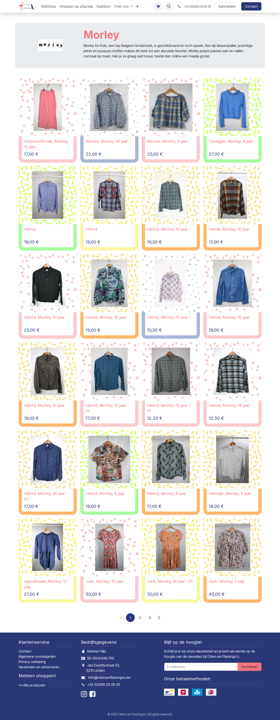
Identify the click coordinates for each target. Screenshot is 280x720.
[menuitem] (48, 6)
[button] (168, 6)
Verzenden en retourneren (39, 667)
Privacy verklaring (32, 662)
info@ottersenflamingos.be (109, 677)
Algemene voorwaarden (37, 656)
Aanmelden (227, 6)
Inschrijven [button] (249, 667)
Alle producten (32, 685)
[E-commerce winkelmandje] (158, 6)
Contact (251, 6)
